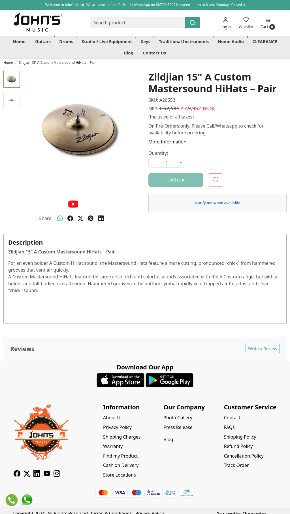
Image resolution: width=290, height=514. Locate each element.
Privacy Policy (117, 427)
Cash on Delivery (120, 465)
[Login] (225, 23)
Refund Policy (238, 446)
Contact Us (154, 53)
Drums (68, 41)
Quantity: (158, 153)
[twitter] (80, 218)
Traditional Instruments (186, 41)
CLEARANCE (264, 41)
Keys (147, 41)
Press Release (177, 427)
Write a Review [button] (262, 348)
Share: (45, 218)
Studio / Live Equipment (109, 41)
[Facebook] (16, 474)
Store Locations (119, 475)
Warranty (113, 446)
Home (19, 41)
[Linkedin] (36, 474)
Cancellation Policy (244, 456)
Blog (128, 53)
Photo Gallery (177, 417)
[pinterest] (91, 218)
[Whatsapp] (60, 218)
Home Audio (232, 41)
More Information (167, 142)
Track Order (236, 465)
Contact (232, 417)
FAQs (229, 427)
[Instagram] (56, 474)
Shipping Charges (121, 437)
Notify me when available (217, 202)
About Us (113, 417)
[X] (26, 474)
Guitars (44, 41)
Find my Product (120, 456)
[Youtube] (46, 474)
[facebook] (70, 218)
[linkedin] (101, 218)
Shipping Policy (240, 437)
